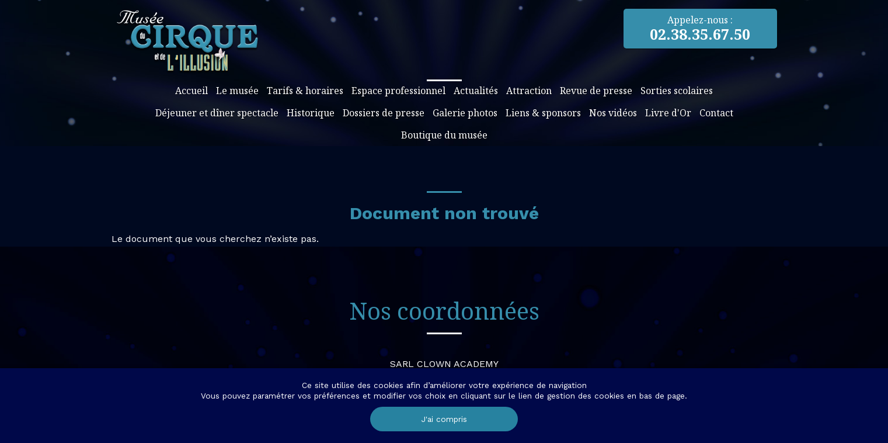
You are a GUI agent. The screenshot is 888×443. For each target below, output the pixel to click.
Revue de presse (596, 90)
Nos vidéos (613, 112)
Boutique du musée (444, 135)
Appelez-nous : (700, 28)
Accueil (191, 90)
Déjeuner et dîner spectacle (216, 112)
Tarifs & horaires (305, 90)
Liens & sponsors (543, 112)
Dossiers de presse (383, 112)
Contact (716, 112)
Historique (311, 112)
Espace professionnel (398, 90)
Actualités (476, 90)
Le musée (237, 90)
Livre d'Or (668, 112)
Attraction (529, 90)
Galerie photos (465, 112)
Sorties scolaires (676, 90)
